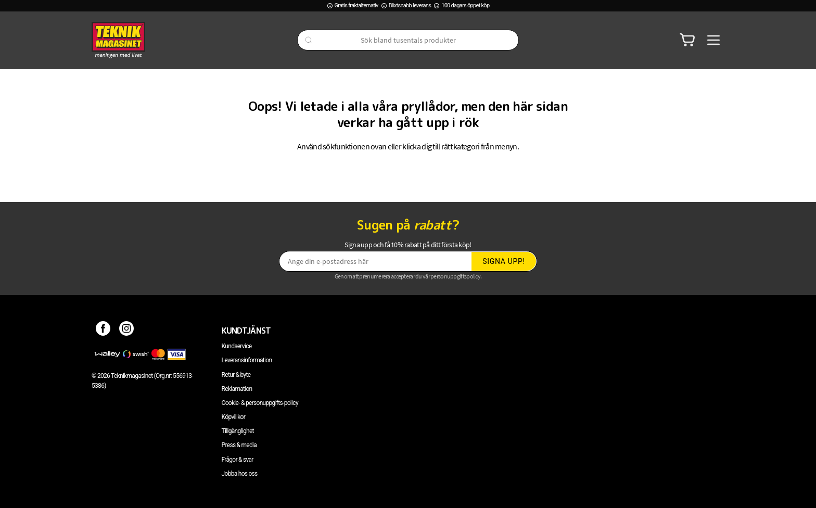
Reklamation (237, 388)
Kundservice (237, 346)
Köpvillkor (233, 417)
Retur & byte (236, 374)
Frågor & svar (237, 459)
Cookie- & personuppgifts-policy (260, 403)
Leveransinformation (247, 360)
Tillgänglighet (238, 431)
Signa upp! (503, 261)
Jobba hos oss (240, 473)
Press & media (239, 445)
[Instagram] (126, 330)
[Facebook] (103, 330)
